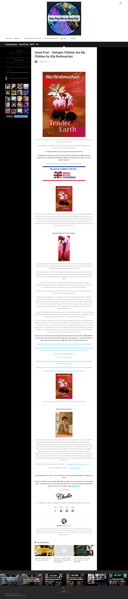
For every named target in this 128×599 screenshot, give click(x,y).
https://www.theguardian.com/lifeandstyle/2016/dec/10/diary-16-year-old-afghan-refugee (64, 367)
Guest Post (23, 44)
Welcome (9, 38)
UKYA (32, 44)
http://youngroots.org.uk (64, 357)
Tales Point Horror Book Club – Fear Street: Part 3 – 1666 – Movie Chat (82, 560)
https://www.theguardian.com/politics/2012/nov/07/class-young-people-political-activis (64, 344)
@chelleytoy (75, 486)
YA (37, 44)
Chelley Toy (43, 61)
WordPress (15, 595)
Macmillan (55, 502)
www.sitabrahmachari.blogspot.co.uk (77, 464)
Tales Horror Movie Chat (51, 38)
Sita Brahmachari (72, 502)
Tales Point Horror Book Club (32, 38)
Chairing (73, 38)
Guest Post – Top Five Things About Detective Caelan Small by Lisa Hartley (62, 560)
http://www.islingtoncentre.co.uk (64, 354)
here (66, 401)
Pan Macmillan (63, 502)
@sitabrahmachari (75, 468)
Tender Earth (80, 502)
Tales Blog (63, 38)
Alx (24, 595)
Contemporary (11, 44)
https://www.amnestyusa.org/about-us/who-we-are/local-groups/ (64, 371)
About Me (17, 38)
